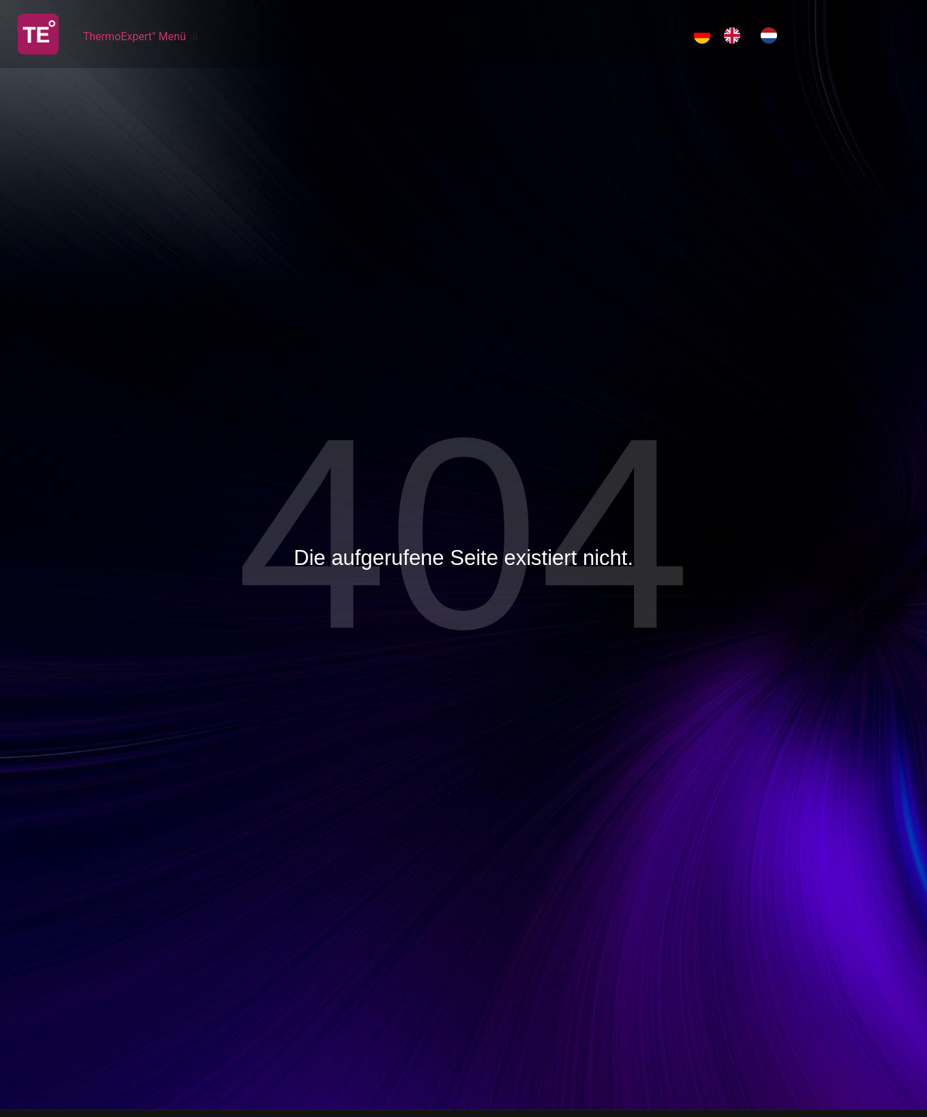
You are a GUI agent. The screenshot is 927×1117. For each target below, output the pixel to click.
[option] (735, 35)
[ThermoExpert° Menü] (142, 36)
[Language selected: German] (742, 35)
